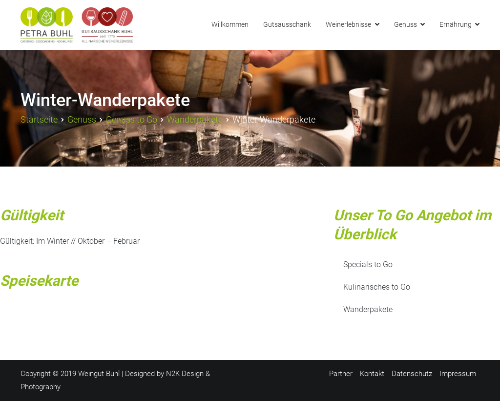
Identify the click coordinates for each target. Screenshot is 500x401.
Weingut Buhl (99, 373)
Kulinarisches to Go (376, 287)
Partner (341, 373)
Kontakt (372, 373)
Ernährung (455, 25)
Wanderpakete (368, 309)
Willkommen (230, 25)
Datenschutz (412, 373)
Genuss (405, 25)
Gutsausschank (287, 25)
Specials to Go (368, 264)
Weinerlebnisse (348, 25)
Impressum (457, 373)
